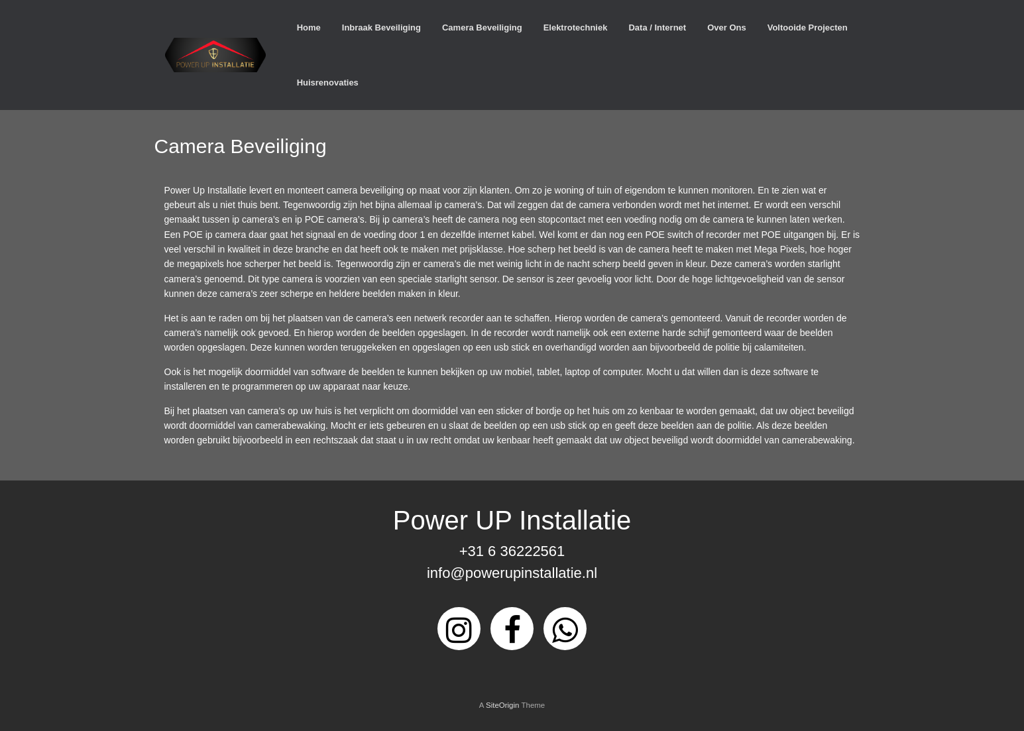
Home (309, 27)
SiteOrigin (503, 705)
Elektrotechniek (575, 27)
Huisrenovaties (328, 82)
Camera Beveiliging (482, 27)
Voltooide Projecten (808, 27)
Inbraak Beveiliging (381, 27)
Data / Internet (657, 27)
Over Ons (726, 27)
